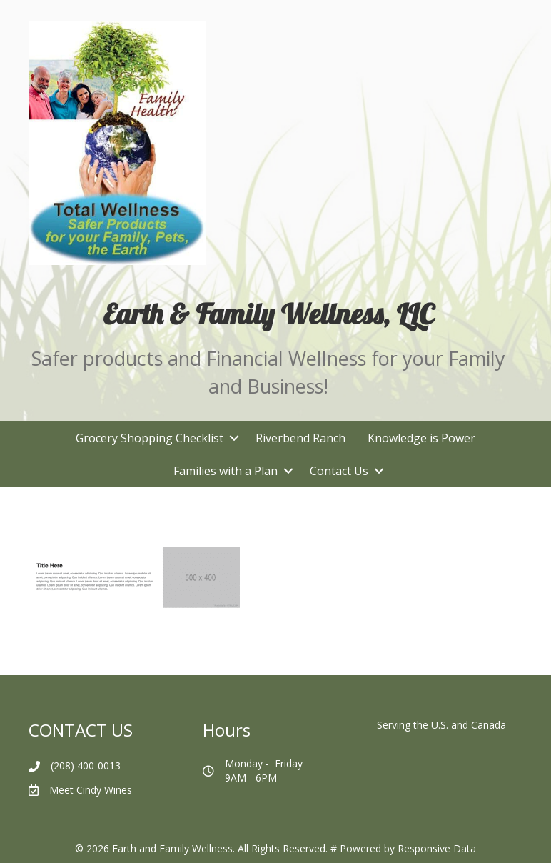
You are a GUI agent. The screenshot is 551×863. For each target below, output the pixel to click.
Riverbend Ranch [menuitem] (300, 438)
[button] (233, 437)
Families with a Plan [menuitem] (225, 471)
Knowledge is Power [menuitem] (421, 438)
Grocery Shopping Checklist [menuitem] (149, 438)
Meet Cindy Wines (90, 790)
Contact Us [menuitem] (339, 471)
